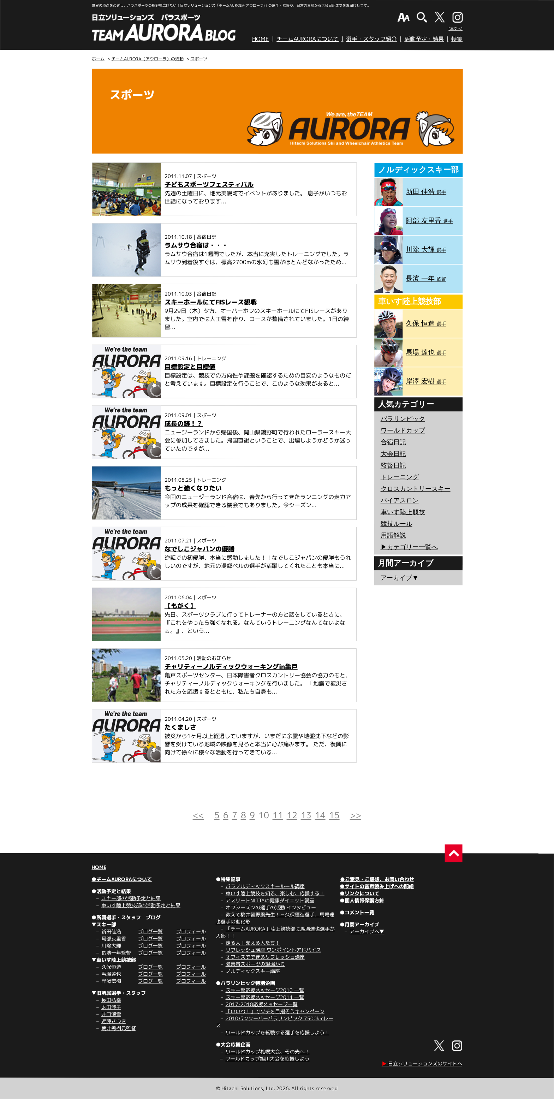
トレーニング (400, 477)
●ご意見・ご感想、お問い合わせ (377, 879)
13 (306, 815)
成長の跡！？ (184, 423)
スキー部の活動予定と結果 (131, 898)
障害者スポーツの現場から (255, 964)
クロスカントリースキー (416, 488)
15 (334, 815)
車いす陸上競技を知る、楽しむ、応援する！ (275, 893)
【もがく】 (180, 605)
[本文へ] (455, 28)
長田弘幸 (111, 1000)
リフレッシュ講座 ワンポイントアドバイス (273, 949)
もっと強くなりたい (193, 488)
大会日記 (393, 453)
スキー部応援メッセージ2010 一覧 (265, 990)
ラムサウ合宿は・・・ (196, 245)
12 (292, 815)
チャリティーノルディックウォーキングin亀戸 (231, 666)
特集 (457, 39)
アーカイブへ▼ (367, 931)
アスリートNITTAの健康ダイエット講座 (270, 900)
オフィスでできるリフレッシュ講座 (265, 957)
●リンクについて (359, 893)
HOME (260, 39)
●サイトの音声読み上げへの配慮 (377, 886)
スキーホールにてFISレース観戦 (211, 302)
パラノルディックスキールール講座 (265, 886)
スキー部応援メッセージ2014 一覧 (265, 997)
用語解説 (393, 535)
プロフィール (191, 931)
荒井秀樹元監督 (118, 1028)
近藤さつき (113, 1021)
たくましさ (180, 727)
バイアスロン (400, 500)
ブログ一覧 (150, 931)
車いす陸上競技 (403, 512)
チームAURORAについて (307, 39)
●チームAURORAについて (121, 879)
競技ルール (396, 523)
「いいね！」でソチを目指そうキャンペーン (275, 1011)
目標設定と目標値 (190, 366)
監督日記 (393, 465)
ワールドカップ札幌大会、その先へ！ (268, 1051)
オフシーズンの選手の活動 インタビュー (271, 907)
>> (355, 815)
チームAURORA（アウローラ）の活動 (147, 59)
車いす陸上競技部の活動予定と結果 (140, 905)
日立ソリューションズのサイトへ (422, 1063)
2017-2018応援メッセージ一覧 (262, 1004)
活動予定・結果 (424, 39)
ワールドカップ (403, 430)
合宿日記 (393, 442)
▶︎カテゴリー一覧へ (408, 547)
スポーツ (198, 59)
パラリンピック (403, 418)
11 (278, 815)
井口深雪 (111, 1014)
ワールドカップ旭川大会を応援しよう (267, 1058)
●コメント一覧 (357, 912)
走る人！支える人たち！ (253, 942)
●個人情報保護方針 (362, 900)
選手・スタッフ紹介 (371, 39)
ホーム (98, 59)
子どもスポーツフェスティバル (209, 184)
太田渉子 (111, 1007)
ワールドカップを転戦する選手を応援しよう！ (277, 1032)
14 (320, 815)
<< (198, 815)
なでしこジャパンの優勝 (199, 549)
